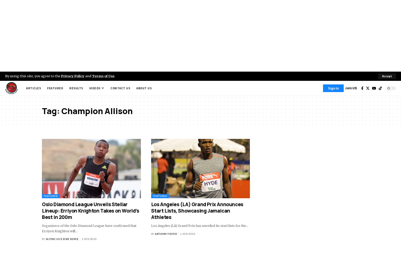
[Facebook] (362, 88)
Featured (51, 196)
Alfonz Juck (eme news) (62, 239)
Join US (351, 88)
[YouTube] (374, 88)
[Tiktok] (380, 88)
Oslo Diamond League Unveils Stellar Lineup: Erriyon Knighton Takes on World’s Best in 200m (90, 210)
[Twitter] (368, 88)
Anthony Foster (166, 234)
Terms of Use (104, 76)
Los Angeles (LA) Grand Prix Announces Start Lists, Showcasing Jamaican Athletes (197, 210)
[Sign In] (333, 88)
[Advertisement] (200, 36)
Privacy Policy (73, 76)
